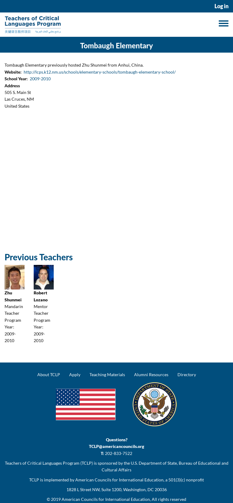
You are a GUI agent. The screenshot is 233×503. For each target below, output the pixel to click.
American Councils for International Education (106, 499)
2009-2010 (40, 78)
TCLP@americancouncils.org (116, 446)
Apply (74, 374)
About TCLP (48, 374)
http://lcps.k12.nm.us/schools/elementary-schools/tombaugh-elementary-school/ (100, 72)
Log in (221, 6)
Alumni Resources (151, 374)
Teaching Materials (107, 374)
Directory (186, 374)
